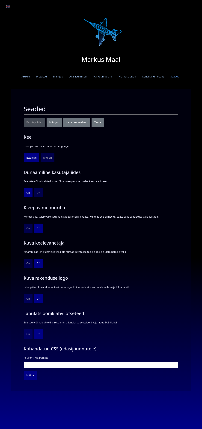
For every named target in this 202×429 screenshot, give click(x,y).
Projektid (41, 76)
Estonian (31, 157)
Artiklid (25, 76)
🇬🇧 (8, 6)
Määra (30, 375)
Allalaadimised (78, 76)
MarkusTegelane (103, 76)
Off (38, 228)
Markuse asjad (127, 76)
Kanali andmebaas (153, 76)
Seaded (174, 76)
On (28, 193)
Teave (97, 122)
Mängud (58, 76)
